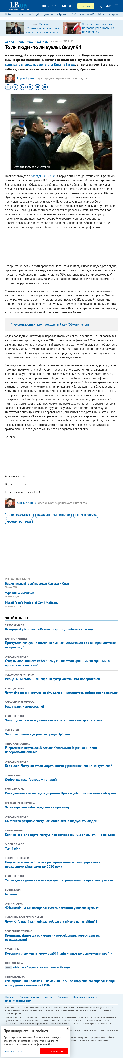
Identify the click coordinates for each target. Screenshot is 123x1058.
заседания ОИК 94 (43, 176)
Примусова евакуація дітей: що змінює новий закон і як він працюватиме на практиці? (60, 645)
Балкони (11, 894)
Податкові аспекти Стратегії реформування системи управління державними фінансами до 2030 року (52, 864)
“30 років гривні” (83, 14)
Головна (9, 40)
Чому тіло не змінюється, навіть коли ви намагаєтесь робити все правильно (61, 692)
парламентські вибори (53, 515)
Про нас (9, 996)
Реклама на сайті (29, 996)
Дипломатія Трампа (55, 14)
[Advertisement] (61, 247)
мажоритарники (19, 522)
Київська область (19, 515)
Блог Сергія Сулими (37, 40)
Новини (49, 6)
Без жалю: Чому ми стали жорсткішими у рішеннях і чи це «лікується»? (58, 766)
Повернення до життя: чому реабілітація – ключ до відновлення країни (58, 953)
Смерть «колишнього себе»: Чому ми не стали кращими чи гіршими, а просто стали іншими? (57, 663)
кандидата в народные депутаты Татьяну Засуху (40, 64)
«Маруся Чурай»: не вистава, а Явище (37, 967)
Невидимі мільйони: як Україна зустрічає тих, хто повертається (52, 679)
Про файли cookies (13, 1051)
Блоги (66, 6)
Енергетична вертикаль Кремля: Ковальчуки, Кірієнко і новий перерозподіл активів (51, 749)
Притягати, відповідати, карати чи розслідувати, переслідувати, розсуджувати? (52, 937)
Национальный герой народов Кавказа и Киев (37, 583)
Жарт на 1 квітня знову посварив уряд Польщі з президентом (98, 28)
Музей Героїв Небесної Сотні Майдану (31, 602)
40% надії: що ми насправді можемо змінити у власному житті (52, 907)
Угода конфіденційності (18, 1000)
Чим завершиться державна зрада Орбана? (37, 734)
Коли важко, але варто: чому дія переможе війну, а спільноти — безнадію (60, 834)
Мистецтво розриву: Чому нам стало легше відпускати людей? (52, 821)
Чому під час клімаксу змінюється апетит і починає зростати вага (54, 720)
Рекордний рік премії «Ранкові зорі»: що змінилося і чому (49, 629)
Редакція (63, 996)
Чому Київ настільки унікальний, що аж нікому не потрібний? (51, 921)
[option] (33, 28)
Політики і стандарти (85, 996)
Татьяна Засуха (86, 515)
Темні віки (12, 848)
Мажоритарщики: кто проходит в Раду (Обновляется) (50, 324)
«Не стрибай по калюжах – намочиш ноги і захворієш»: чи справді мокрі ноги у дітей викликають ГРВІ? (60, 983)
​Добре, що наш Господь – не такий (31, 779)
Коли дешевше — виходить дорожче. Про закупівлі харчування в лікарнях (60, 793)
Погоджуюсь (54, 1051)
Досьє (64, 18)
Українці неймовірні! (19, 593)
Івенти (48, 996)
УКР (108, 6)
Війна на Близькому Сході (22, 14)
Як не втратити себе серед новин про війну (37, 807)
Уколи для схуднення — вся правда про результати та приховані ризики (59, 880)
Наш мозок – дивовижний (24, 706)
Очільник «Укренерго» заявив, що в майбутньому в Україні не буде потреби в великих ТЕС (42, 32)
